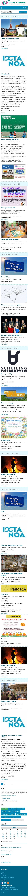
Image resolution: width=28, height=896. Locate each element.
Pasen (2, 511)
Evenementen (21, 808)
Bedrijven (3, 875)
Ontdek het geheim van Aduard (10, 38)
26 (25, 836)
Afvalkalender (6, 798)
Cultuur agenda (12, 808)
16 (14, 835)
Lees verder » (4, 48)
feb (2, 850)
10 (17, 833)
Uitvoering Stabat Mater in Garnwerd (11, 335)
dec (20, 847)
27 (3, 838)
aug (12, 847)
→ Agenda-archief (6, 862)
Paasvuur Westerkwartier (8, 474)
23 (14, 836)
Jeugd (9, 811)
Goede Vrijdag (5, 277)
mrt (4, 850)
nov (18, 847)
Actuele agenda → (23, 12)
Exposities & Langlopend (18, 819)
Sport (3, 817)
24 (17, 836)
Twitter (5, 883)
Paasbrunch (4, 594)
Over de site (4, 891)
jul (9, 847)
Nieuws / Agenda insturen (8, 887)
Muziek (12, 814)
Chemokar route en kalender (10, 800)
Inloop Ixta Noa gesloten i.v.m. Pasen (11, 545)
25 (21, 836)
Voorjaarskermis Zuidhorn (8, 701)
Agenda (3, 874)
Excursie (4, 811)
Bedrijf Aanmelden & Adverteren (9, 889)
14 (6, 835)
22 (10, 836)
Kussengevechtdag (6, 374)
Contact (3, 892)
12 (25, 833)
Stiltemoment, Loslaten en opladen (11, 305)
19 (25, 835)
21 (6, 836)
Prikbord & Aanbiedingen (7, 877)
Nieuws (3, 872)
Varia (19, 817)
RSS (8, 883)
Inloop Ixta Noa (5, 74)
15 (10, 835)
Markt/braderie (5, 814)
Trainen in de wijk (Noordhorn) (10, 139)
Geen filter (4, 808)
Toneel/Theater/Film (11, 817)
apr (4, 847)
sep (14, 847)
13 (3, 835)
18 (21, 835)
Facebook (2, 883)
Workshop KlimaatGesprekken (9, 239)
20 (3, 836)
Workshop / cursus (6, 819)
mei (6, 847)
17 (17, 835)
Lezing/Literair (16, 811)
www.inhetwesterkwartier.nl (8, 795)
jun (8, 847)
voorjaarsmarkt (5, 440)
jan (2, 847)
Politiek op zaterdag (7, 403)
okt (16, 847)
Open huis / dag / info (21, 814)
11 (21, 833)
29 (10, 838)
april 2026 (14, 827)
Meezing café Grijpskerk (8, 208)
